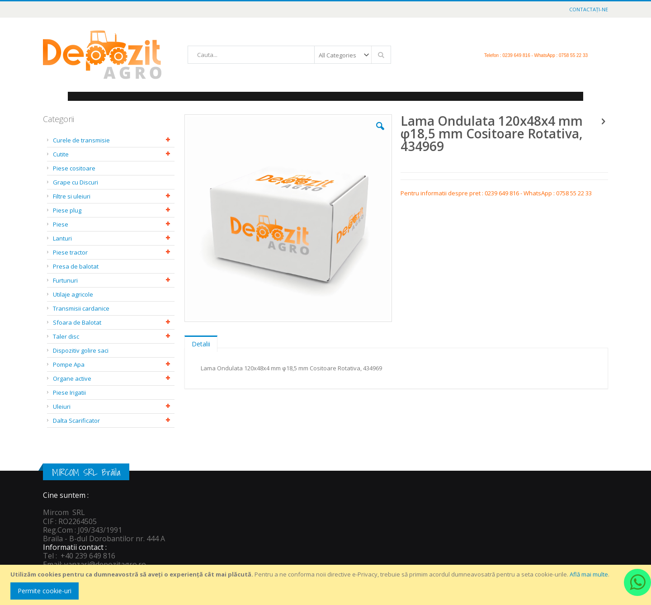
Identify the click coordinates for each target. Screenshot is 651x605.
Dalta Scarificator (76, 420)
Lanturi (62, 238)
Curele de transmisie (81, 140)
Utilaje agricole (73, 294)
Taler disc (66, 336)
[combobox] (289, 55)
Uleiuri (62, 406)
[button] (380, 133)
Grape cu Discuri (75, 182)
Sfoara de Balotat (77, 322)
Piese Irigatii (69, 392)
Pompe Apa (69, 364)
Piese (60, 224)
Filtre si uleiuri (71, 196)
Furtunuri (65, 280)
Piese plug (67, 210)
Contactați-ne (588, 9)
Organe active (72, 378)
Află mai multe (589, 574)
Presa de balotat (76, 266)
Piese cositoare (74, 168)
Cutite (61, 154)
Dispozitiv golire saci (80, 350)
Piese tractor (70, 252)
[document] (326, 585)
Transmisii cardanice (81, 308)
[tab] (200, 342)
